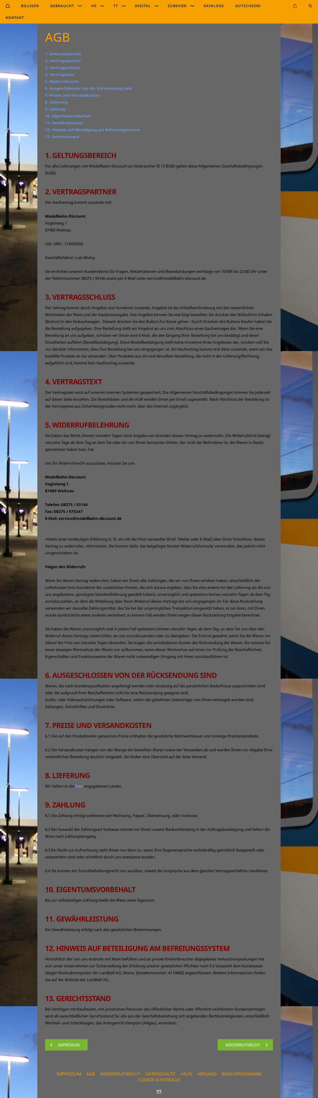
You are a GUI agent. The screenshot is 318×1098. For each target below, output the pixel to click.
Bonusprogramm (242, 1074)
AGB (90, 1074)
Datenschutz (160, 1074)
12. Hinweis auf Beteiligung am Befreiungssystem (93, 129)
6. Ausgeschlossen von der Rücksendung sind (88, 88)
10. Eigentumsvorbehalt (68, 115)
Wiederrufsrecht (120, 1074)
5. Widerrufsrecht (62, 81)
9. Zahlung (55, 108)
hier (79, 786)
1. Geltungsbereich (63, 53)
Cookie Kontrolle (159, 1080)
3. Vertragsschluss (63, 67)
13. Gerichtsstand (62, 136)
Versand (207, 1074)
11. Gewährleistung (63, 122)
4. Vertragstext (60, 74)
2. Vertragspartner (63, 60)
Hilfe (186, 1074)
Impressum (69, 1074)
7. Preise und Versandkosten (72, 95)
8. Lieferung (56, 102)
